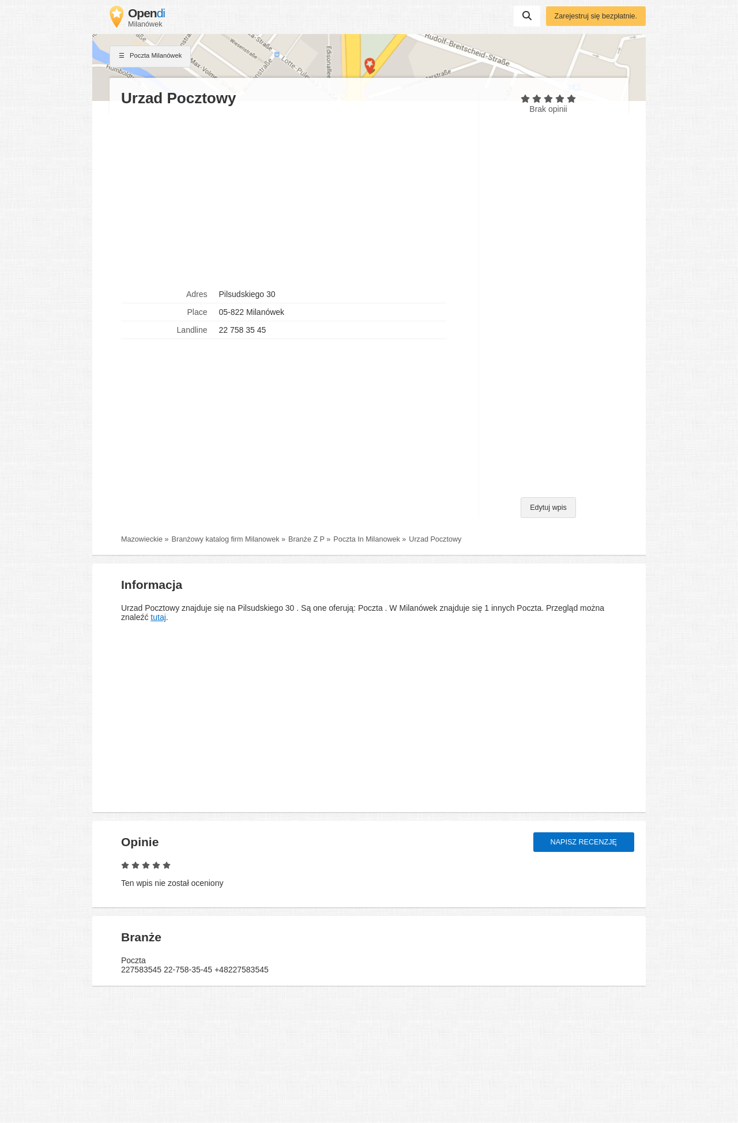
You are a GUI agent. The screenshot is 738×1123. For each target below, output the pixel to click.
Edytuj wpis (548, 508)
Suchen (527, 15)
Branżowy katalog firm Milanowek (226, 539)
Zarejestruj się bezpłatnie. (596, 16)
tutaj (157, 617)
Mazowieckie (142, 539)
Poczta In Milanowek (366, 539)
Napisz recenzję (584, 842)
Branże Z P (306, 539)
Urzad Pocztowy (435, 539)
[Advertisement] (294, 196)
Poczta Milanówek (150, 56)
